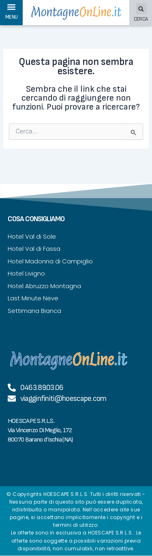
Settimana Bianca (34, 310)
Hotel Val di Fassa (34, 248)
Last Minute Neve (33, 298)
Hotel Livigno (26, 273)
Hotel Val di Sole (32, 236)
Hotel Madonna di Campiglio (50, 261)
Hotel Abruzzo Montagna (44, 286)
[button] (11, 6)
